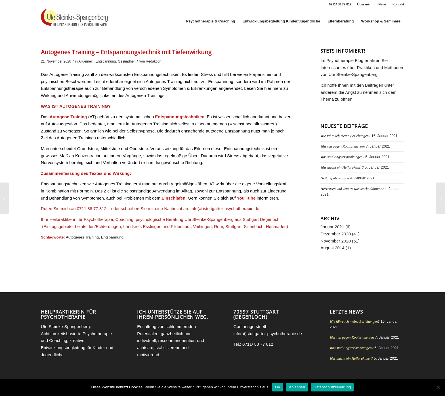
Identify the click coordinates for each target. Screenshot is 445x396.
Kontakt (398, 4)
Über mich (365, 4)
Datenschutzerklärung (332, 387)
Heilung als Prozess (334, 178)
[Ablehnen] (438, 387)
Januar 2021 (332, 226)
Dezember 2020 (335, 233)
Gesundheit (126, 61)
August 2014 (332, 247)
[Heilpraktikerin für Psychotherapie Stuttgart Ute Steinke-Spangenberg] (74, 21)
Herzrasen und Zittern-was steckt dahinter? (351, 189)
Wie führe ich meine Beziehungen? (345, 136)
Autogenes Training (82, 237)
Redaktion (153, 61)
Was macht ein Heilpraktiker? (342, 167)
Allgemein (86, 61)
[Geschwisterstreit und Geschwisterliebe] (4, 198)
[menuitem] (365, 4)
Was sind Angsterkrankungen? (342, 157)
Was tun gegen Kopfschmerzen (342, 146)
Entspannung (106, 61)
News (382, 4)
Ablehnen (297, 387)
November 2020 (335, 241)
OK (277, 387)
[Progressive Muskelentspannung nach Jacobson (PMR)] (440, 198)
